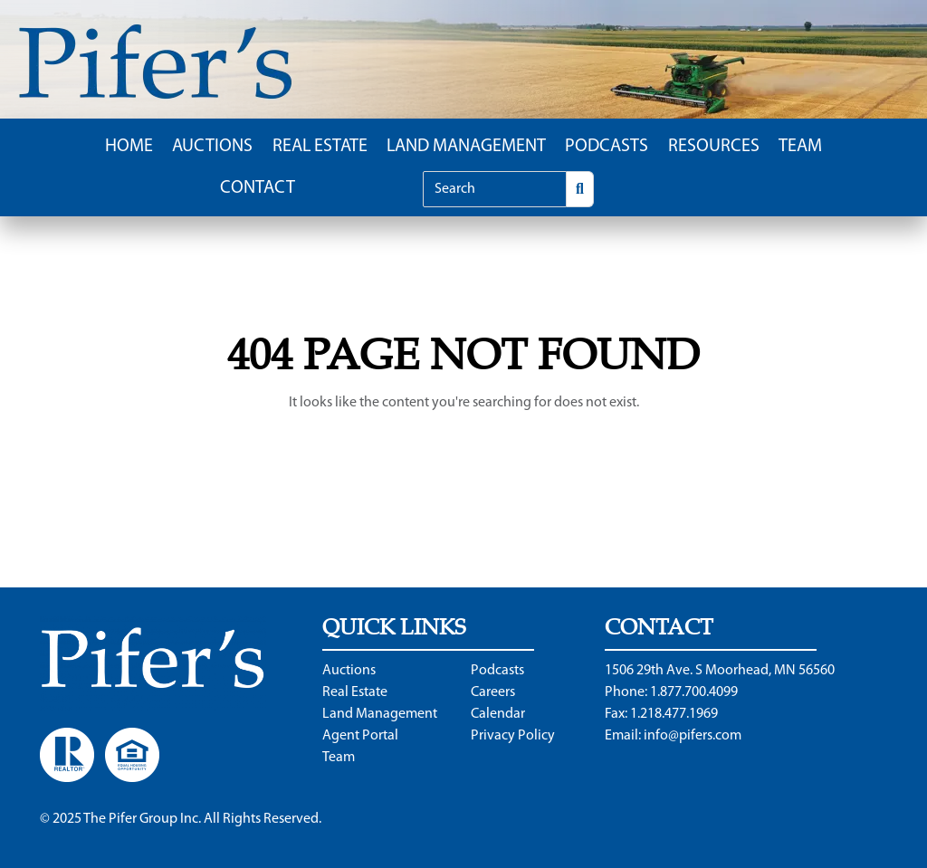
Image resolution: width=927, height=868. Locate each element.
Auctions (212, 147)
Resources (714, 147)
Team (800, 147)
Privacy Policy (513, 736)
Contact (257, 188)
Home (129, 147)
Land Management (466, 147)
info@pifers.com (692, 736)
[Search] (495, 189)
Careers (493, 692)
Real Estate (320, 147)
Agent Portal (360, 736)
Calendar (498, 714)
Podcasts (606, 147)
